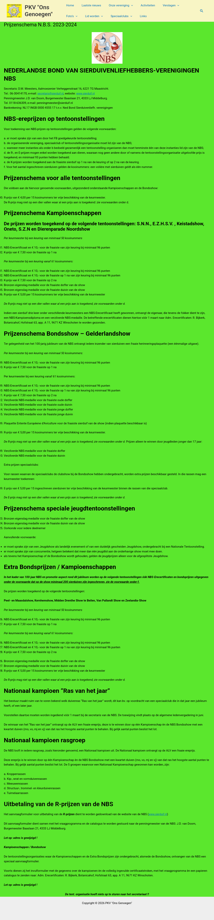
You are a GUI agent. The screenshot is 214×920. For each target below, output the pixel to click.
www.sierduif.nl (88, 93)
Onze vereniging (119, 5)
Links (122, 16)
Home (72, 5)
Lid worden (77, 16)
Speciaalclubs (103, 16)
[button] (129, 5)
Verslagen (165, 5)
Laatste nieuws (92, 5)
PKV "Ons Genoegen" (40, 11)
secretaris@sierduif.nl (51, 93)
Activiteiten (144, 5)
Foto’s (185, 5)
